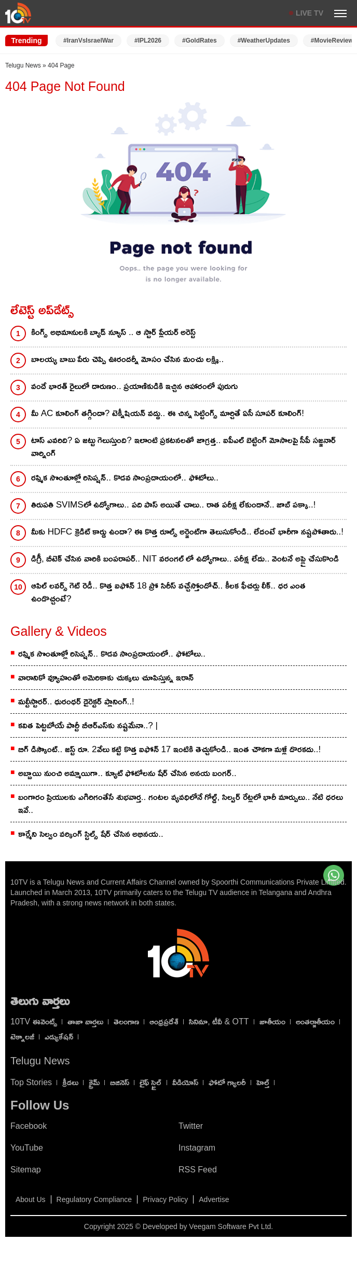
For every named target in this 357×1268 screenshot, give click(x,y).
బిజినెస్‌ (119, 1082)
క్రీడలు (70, 1082)
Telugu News (23, 65)
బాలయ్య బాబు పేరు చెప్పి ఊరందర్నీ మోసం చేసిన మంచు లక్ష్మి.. (127, 359)
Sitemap (25, 1169)
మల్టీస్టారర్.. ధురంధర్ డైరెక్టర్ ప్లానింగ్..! (76, 701)
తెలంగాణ (126, 1021)
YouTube (26, 1147)
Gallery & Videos (58, 631)
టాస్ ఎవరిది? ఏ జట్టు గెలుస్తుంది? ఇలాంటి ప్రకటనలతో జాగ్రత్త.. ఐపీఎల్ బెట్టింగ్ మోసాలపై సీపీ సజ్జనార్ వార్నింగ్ (183, 446)
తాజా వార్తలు (85, 1021)
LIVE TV (309, 13)
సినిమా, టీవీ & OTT (219, 1021)
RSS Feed (197, 1169)
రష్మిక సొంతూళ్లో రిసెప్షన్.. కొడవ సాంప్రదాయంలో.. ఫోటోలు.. (124, 478)
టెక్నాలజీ (22, 1036)
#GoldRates (199, 40)
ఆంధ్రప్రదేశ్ (163, 1021)
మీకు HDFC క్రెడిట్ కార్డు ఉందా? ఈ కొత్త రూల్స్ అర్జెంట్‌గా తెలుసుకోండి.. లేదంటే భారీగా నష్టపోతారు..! (187, 532)
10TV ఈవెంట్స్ (33, 1021)
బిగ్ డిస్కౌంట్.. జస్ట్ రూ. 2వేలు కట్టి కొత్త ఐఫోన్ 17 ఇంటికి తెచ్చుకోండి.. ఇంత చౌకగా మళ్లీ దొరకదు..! (169, 749)
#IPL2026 (147, 40)
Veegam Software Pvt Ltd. (231, 1226)
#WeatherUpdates (264, 40)
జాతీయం (272, 1021)
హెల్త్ (262, 1082)
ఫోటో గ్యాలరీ (227, 1082)
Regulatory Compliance (94, 1199)
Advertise (214, 1199)
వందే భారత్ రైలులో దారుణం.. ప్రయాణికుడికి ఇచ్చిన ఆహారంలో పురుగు (134, 386)
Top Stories (31, 1082)
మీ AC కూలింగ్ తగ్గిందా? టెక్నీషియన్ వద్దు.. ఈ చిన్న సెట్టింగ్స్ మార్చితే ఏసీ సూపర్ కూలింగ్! (167, 413)
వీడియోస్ (185, 1082)
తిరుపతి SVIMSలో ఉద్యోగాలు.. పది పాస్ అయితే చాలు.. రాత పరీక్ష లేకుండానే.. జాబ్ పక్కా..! (173, 505)
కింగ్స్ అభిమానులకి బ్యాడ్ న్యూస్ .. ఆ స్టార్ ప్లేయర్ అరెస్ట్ (113, 332)
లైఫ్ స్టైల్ (150, 1082)
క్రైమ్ (94, 1082)
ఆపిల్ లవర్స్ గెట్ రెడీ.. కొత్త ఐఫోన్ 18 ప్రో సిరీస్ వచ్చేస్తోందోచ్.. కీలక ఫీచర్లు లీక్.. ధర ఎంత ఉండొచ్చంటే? (168, 592)
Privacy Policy (165, 1199)
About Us (31, 1199)
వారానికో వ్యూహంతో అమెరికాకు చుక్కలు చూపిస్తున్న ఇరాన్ (106, 678)
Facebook (28, 1126)
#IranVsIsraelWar (88, 40)
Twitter (190, 1126)
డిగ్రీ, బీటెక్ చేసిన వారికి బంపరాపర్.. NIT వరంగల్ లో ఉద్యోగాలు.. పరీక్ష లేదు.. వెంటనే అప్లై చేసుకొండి (185, 559)
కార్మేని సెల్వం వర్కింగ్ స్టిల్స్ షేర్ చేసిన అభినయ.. (90, 834)
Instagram (196, 1147)
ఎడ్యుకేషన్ (59, 1036)
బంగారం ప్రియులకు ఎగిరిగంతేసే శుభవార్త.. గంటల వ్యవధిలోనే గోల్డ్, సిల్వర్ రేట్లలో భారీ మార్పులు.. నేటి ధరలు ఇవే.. (180, 803)
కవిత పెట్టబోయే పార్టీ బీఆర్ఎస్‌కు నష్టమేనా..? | (88, 725)
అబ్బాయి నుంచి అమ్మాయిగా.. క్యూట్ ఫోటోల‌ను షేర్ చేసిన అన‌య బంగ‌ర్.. (127, 773)
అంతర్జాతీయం (315, 1021)
